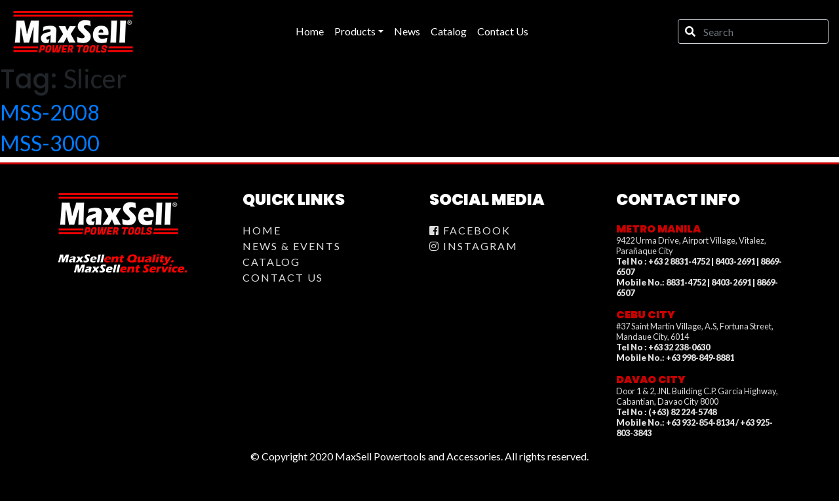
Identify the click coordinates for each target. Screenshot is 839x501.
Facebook (470, 230)
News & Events (292, 246)
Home (262, 230)
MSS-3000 (50, 143)
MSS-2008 (50, 112)
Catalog (271, 261)
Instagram (473, 246)
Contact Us (283, 277)
